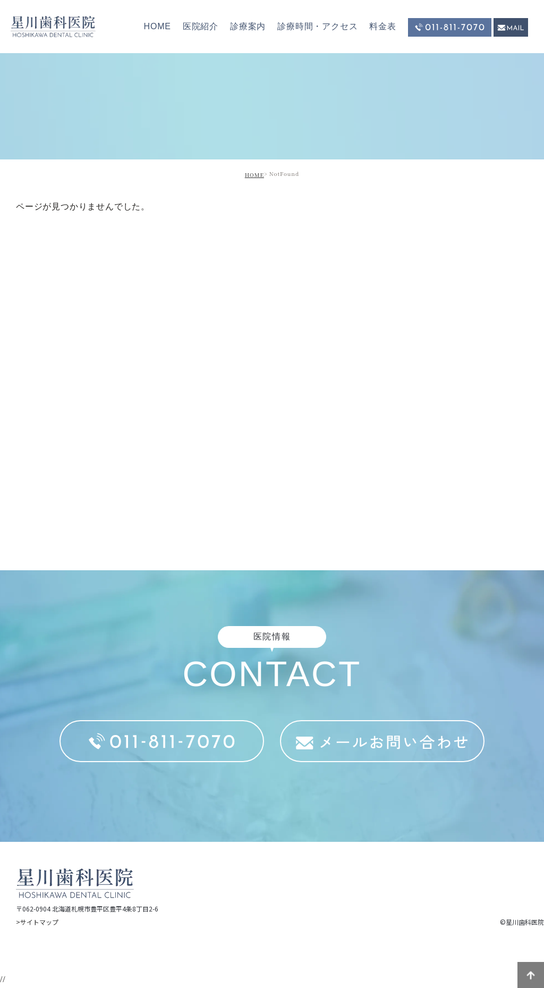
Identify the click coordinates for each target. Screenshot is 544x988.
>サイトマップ (37, 921)
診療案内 (248, 26)
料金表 (382, 26)
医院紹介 (200, 26)
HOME (157, 26)
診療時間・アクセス (317, 26)
